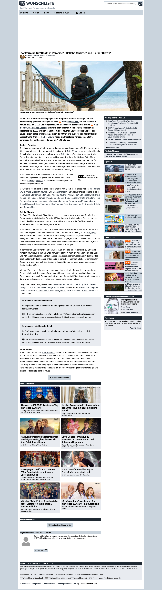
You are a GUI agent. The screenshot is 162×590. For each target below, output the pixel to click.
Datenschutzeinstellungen (77, 574)
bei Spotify (127, 307)
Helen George (47, 287)
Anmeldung (136, 328)
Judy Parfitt (84, 284)
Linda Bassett (72, 284)
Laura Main (59, 287)
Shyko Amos (25, 192)
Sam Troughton (43, 204)
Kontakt (34, 574)
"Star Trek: (123, 123)
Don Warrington (60, 192)
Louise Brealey (73, 198)
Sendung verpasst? (64, 584)
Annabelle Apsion (46, 290)
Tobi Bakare (94, 189)
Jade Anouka (53, 195)
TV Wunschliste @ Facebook (31, 578)
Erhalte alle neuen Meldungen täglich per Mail (88, 177)
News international (47, 56)
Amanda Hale (45, 201)
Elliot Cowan (32, 201)
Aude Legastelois (35, 180)
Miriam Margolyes (88, 232)
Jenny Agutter (58, 284)
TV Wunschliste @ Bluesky (59, 578)
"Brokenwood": (122, 135)
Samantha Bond (58, 198)
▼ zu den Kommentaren (59, 377)
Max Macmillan (74, 290)
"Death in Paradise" (70, 121)
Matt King (84, 198)
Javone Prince (66, 195)
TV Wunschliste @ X (79, 578)
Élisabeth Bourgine (40, 192)
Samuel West (44, 198)
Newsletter (93, 574)
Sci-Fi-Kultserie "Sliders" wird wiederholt (124, 140)
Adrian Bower (74, 201)
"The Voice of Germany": (122, 143)
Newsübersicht (113, 148)
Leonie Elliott (83, 287)
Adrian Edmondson (81, 195)
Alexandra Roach (60, 201)
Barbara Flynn (30, 207)
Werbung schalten (46, 574)
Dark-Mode (115, 578)
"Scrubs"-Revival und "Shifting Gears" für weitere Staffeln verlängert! (122, 155)
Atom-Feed (103, 578)
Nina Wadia (25, 195)
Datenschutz (60, 574)
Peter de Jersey (70, 204)
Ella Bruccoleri (34, 287)
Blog (101, 574)
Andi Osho (95, 204)
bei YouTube (128, 310)
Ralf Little (65, 154)
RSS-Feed (93, 578)
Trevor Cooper (88, 290)
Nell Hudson (32, 198)
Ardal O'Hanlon (73, 151)
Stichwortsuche (49, 584)
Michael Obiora (88, 201)
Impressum (24, 574)
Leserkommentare (27, 520)
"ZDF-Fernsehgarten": (122, 129)
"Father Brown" (47, 137)
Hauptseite (36, 584)
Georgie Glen (60, 290)
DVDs (76, 584)
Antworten (39, 550)
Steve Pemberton (38, 195)
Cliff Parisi (32, 290)
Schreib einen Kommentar (60, 525)
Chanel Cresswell (27, 204)
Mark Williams (48, 352)
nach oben (25, 584)
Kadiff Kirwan (84, 204)
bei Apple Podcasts (130, 313)
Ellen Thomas (56, 204)
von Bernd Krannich (32, 56)
